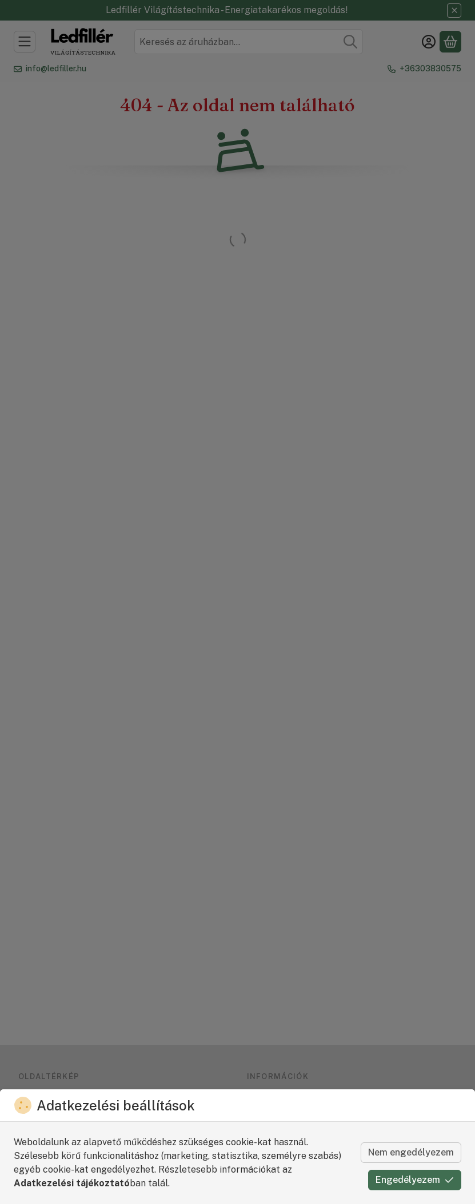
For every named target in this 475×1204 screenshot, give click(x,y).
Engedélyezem (415, 1179)
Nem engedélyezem (411, 1152)
